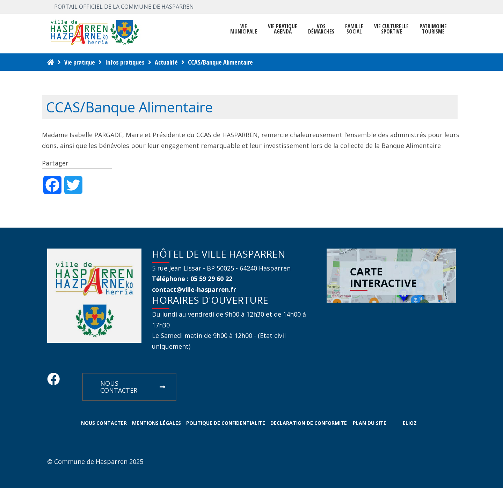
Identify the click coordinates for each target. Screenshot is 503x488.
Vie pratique (79, 62)
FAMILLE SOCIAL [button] (354, 29)
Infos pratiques (125, 62)
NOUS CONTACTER (132, 386)
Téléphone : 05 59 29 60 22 (192, 278)
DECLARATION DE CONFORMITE (308, 423)
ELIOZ (410, 423)
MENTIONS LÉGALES (156, 423)
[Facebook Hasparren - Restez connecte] (53, 381)
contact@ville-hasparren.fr (194, 289)
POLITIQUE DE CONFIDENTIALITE (225, 423)
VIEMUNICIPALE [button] (243, 29)
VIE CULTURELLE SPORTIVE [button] (391, 29)
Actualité (166, 62)
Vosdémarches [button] (321, 29)
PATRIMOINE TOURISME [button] (433, 29)
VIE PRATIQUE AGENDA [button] (282, 29)
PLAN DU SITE (369, 423)
